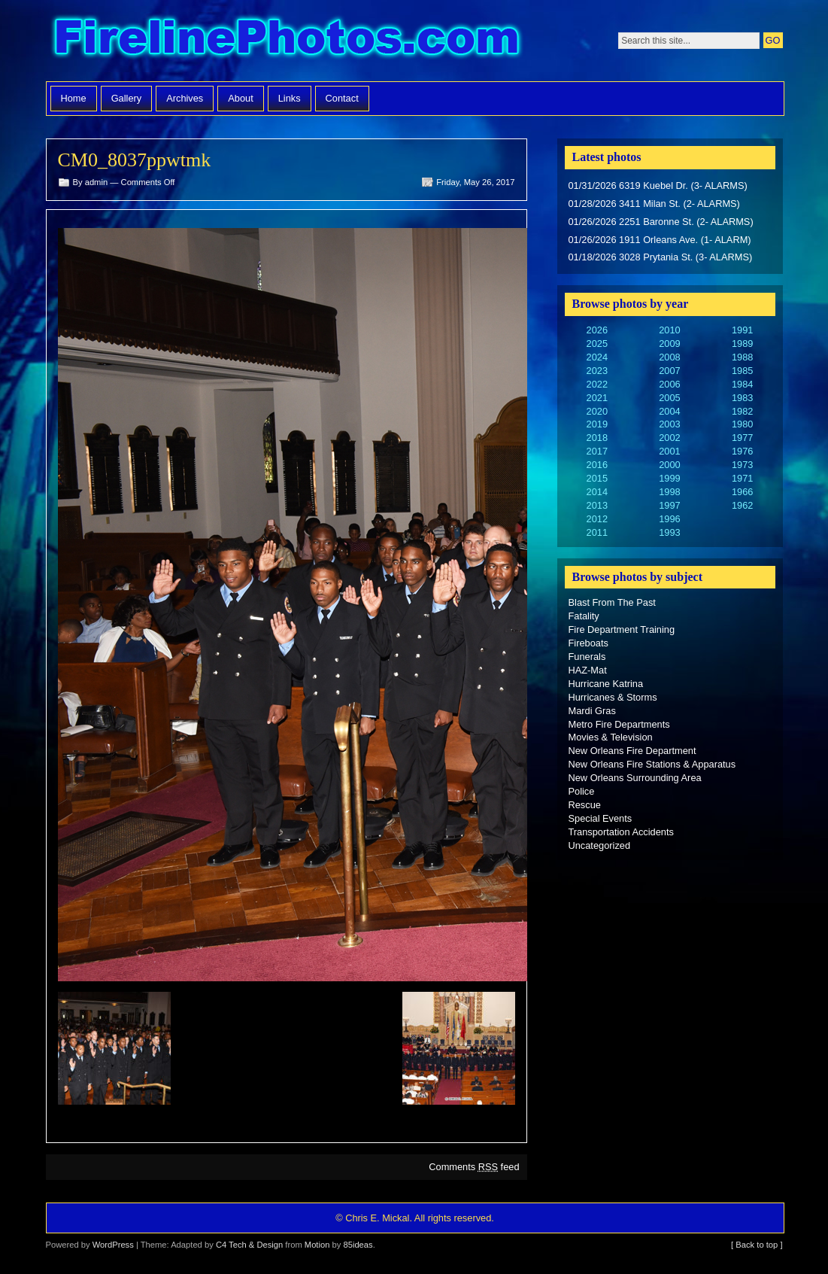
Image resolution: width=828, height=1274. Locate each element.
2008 (669, 357)
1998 (669, 491)
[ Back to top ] (756, 1244)
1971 (742, 478)
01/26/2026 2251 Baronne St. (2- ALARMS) (661, 221)
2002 (669, 437)
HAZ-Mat (588, 670)
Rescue (585, 804)
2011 (597, 532)
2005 (669, 397)
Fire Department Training (622, 629)
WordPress (113, 1244)
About (240, 98)
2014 (597, 491)
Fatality (584, 616)
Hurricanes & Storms (613, 697)
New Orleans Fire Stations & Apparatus (652, 764)
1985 (742, 370)
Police (582, 791)
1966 (742, 491)
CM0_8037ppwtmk (134, 160)
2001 (669, 451)
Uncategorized (600, 845)
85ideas (357, 1244)
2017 (597, 451)
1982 (742, 411)
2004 (669, 411)
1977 (742, 437)
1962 (742, 505)
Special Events (600, 818)
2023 (597, 370)
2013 (597, 505)
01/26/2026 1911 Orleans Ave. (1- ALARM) (660, 239)
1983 (742, 397)
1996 (669, 518)
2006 (669, 384)
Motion (317, 1244)
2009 (669, 343)
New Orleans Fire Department (632, 750)
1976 (742, 451)
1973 (742, 464)
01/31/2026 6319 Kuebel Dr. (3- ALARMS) (658, 185)
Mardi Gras (592, 710)
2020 (597, 411)
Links (289, 98)
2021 (597, 397)
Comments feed (474, 1166)
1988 (742, 357)
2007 (669, 370)
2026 (597, 330)
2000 (669, 464)
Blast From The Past (612, 602)
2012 (597, 518)
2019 (597, 424)
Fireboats (588, 643)
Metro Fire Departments (619, 724)
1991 (742, 330)
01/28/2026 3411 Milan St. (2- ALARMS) (654, 203)
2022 (597, 384)
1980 (742, 424)
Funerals (587, 656)
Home (73, 98)
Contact (342, 98)
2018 (597, 437)
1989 (742, 343)
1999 (669, 478)
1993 (669, 532)
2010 (669, 330)
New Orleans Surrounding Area (635, 777)
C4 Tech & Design (249, 1244)
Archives (184, 98)
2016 (597, 464)
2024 (597, 357)
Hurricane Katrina (606, 683)
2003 (669, 424)
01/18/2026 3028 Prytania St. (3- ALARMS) (661, 257)
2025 (597, 343)
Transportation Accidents (621, 832)
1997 (669, 505)
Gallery (126, 98)
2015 (597, 478)
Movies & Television (611, 737)
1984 (742, 384)
